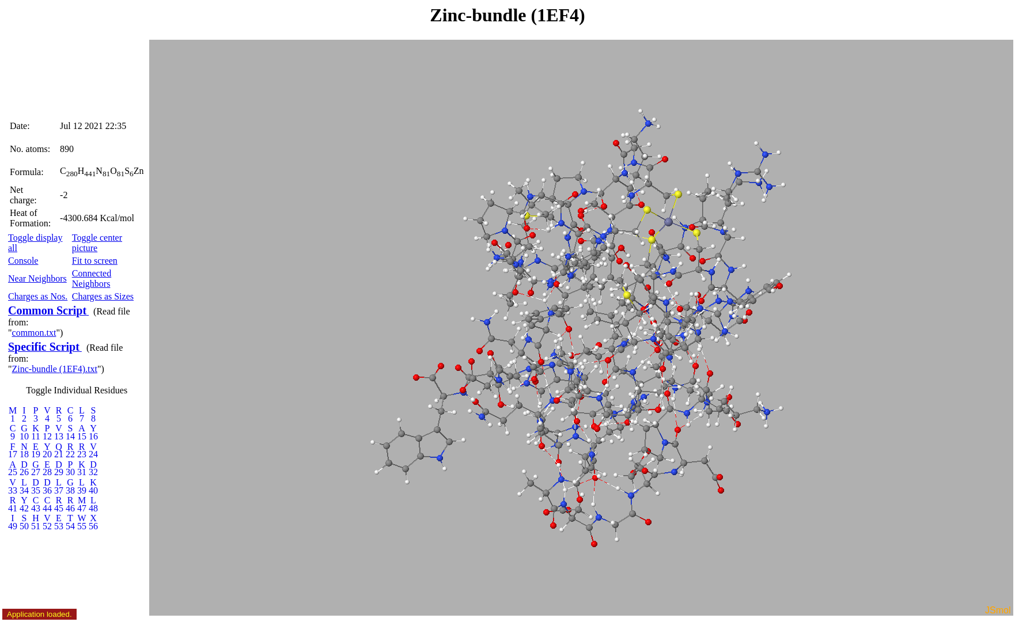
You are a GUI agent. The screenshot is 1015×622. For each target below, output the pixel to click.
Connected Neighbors (91, 278)
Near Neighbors (37, 278)
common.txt (34, 332)
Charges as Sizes (103, 296)
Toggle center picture (97, 243)
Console (23, 261)
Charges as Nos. (37, 296)
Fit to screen (95, 261)
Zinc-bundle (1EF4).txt (54, 369)
